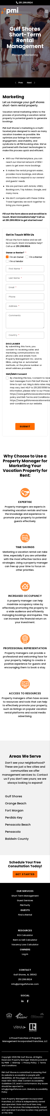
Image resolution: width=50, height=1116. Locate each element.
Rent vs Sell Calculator (25, 939)
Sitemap (16, 1062)
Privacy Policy (30, 1062)
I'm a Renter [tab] (35, 257)
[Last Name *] (25, 278)
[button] (22, 1001)
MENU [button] (46, 11)
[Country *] (25, 335)
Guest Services (25, 900)
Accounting (29, 82)
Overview (20, 82)
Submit (25, 426)
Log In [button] (25, 954)
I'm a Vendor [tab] (16, 261)
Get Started (25, 874)
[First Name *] (25, 268)
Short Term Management (25, 895)
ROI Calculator (25, 935)
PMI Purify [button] (25, 905)
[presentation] (26, 415)
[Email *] (25, 287)
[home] (11, 11)
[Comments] (25, 320)
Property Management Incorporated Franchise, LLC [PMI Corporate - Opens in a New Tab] (25, 1040)
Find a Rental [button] (25, 914)
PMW (7, 1062)
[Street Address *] (25, 306)
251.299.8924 (26, 2)
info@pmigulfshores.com (25, 984)
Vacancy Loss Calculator (25, 944)
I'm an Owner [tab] (17, 257)
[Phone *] (25, 296)
